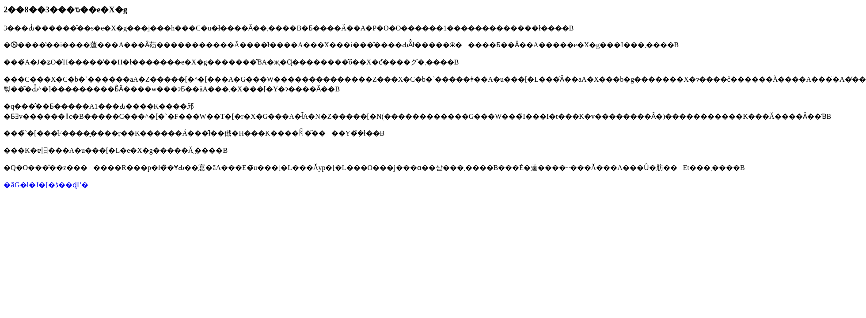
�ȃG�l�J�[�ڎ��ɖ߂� (46, 185)
